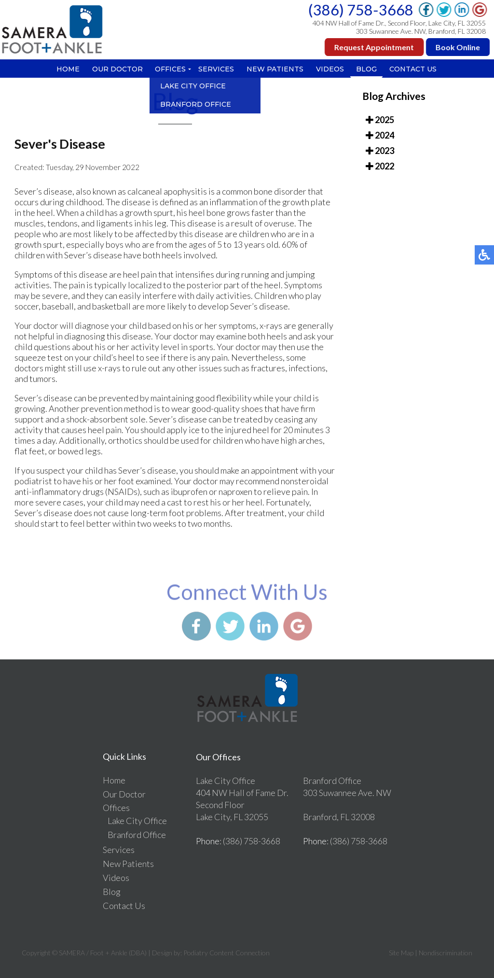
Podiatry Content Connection (226, 953)
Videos (330, 69)
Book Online (459, 47)
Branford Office (137, 834)
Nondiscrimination (445, 953)
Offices (170, 69)
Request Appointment (375, 47)
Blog (367, 69)
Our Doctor (117, 69)
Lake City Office (137, 820)
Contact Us (413, 69)
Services (216, 69)
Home (67, 69)
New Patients (275, 69)
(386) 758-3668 (361, 9)
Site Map (401, 953)
